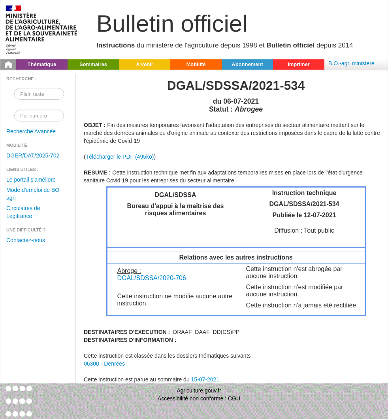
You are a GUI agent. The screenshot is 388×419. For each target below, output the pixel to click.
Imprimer (299, 64)
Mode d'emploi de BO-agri (33, 194)
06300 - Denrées (104, 363)
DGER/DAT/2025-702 (32, 155)
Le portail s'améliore (31, 179)
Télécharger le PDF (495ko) (120, 157)
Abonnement (247, 64)
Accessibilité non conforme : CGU (199, 398)
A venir (144, 64)
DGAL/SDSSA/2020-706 (151, 278)
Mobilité (195, 64)
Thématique (42, 64)
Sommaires (93, 64)
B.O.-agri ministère (351, 63)
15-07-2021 (205, 379)
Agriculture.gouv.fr (199, 390)
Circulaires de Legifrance (23, 212)
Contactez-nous (25, 240)
